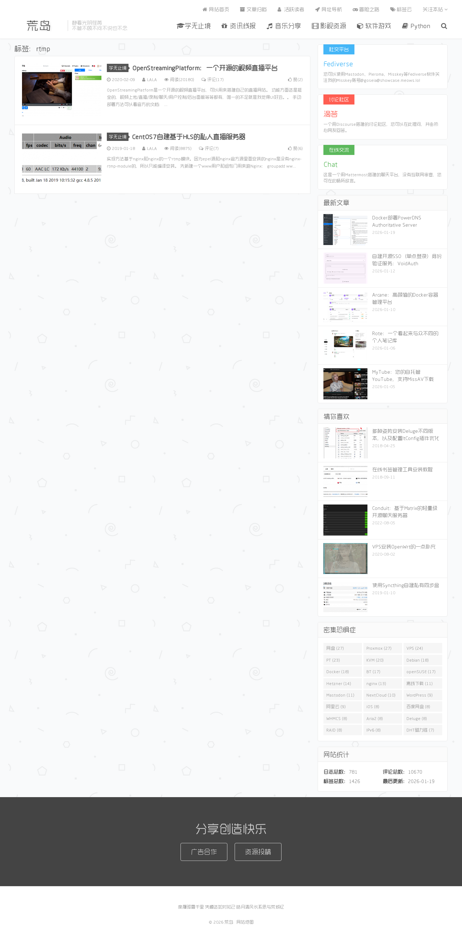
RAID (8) (334, 730)
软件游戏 (374, 25)
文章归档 (253, 9)
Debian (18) (417, 660)
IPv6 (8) (373, 730)
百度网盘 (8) (418, 706)
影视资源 (329, 25)
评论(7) (209, 148)
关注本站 (435, 9)
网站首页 (215, 9)
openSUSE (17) (421, 671)
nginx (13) (376, 683)
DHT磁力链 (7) (420, 730)
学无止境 (193, 25)
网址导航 (328, 9)
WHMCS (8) (336, 718)
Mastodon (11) (340, 695)
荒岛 (39, 25)
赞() (295, 79)
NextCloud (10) (381, 695)
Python (416, 25)
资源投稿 (258, 851)
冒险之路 (366, 9)
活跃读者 (291, 9)
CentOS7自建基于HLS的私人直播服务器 (188, 136)
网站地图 (245, 922)
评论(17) (212, 79)
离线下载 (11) (419, 683)
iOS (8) (372, 706)
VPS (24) (414, 648)
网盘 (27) (335, 648)
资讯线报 (239, 25)
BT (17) (373, 671)
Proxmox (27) (379, 648)
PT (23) (333, 660)
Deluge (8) (416, 718)
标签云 (401, 9)
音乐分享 (284, 25)
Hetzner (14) (338, 683)
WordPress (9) (419, 695)
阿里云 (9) (336, 706)
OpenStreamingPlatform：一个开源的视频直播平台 (205, 68)
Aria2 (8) (374, 718)
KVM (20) (375, 660)
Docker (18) (337, 671)
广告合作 (204, 851)
